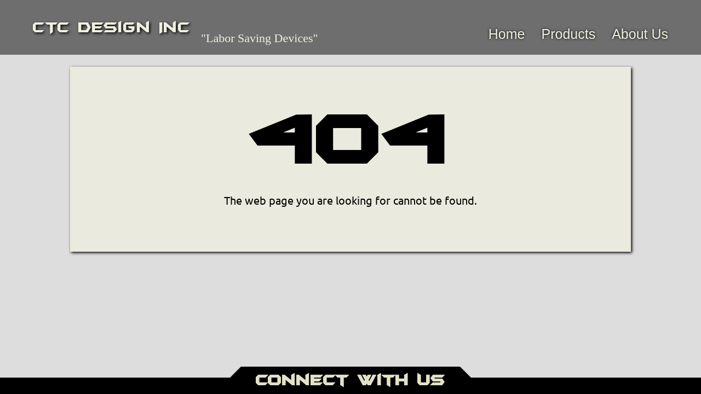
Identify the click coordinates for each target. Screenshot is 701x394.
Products (568, 34)
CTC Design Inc (111, 27)
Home (507, 34)
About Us (640, 34)
